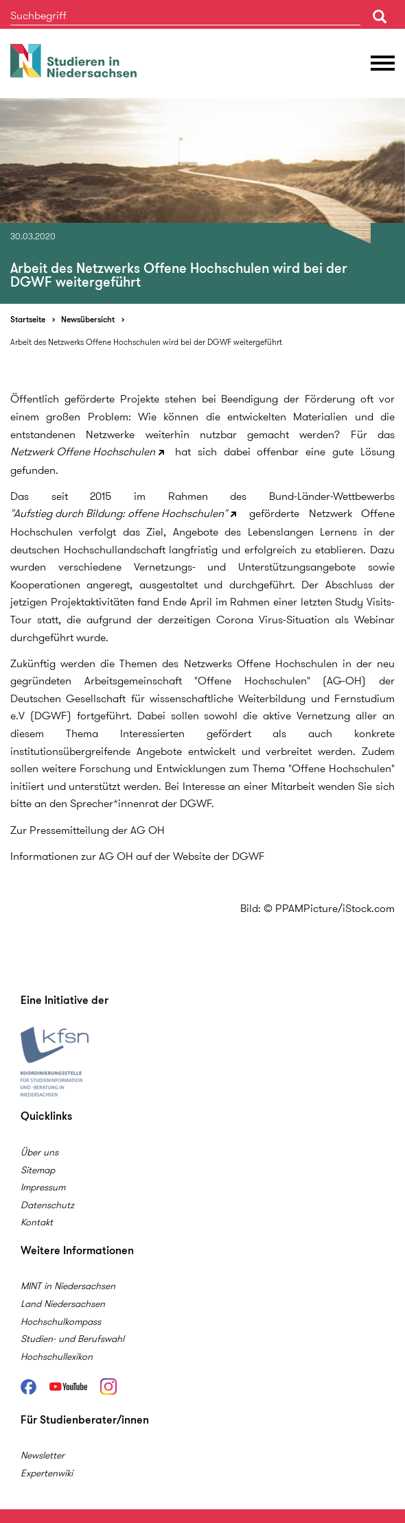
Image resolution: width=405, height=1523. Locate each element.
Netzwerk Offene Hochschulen (82, 451)
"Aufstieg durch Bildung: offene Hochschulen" (118, 513)
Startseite (27, 319)
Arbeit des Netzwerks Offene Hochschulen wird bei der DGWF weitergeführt (146, 342)
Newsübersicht (88, 319)
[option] (202, 201)
